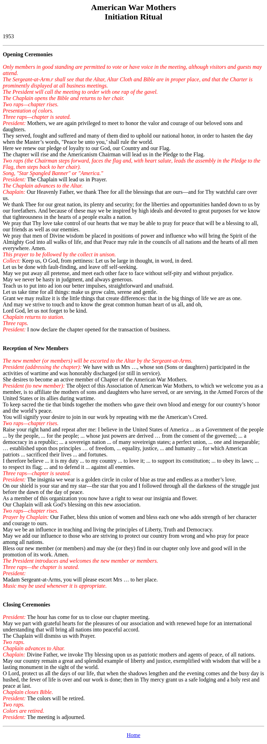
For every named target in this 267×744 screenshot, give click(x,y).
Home (133, 735)
